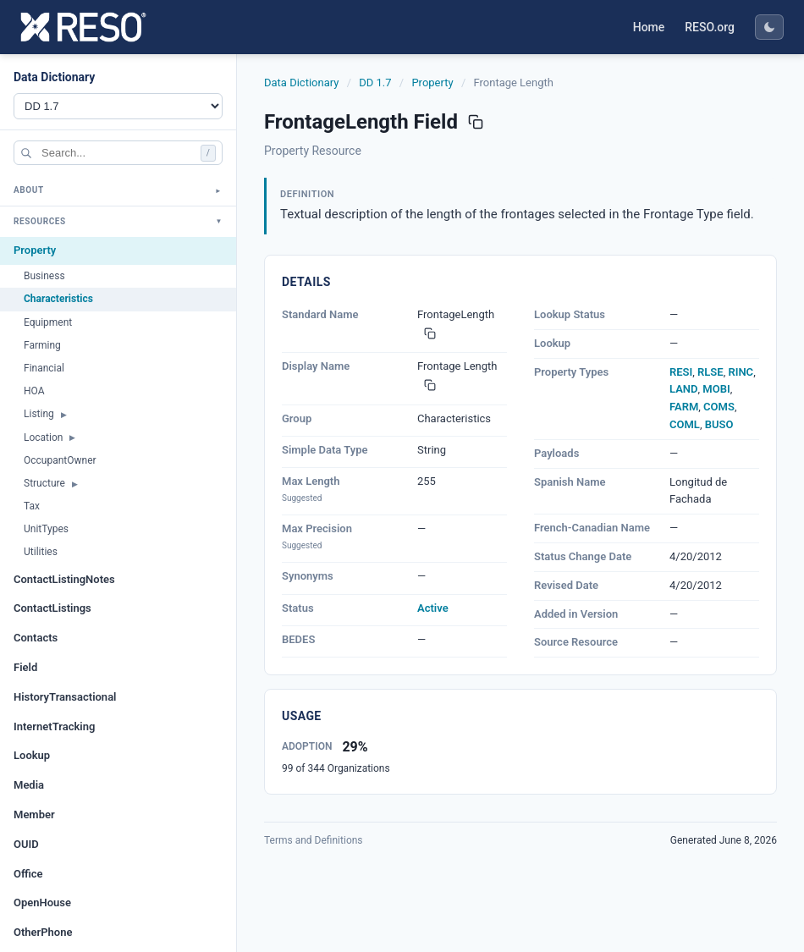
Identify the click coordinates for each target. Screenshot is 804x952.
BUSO (719, 424)
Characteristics (58, 299)
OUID (26, 844)
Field (25, 667)
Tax (32, 506)
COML (684, 424)
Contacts (36, 637)
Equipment (48, 322)
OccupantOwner (60, 460)
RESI (680, 372)
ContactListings (52, 608)
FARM (683, 406)
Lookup (32, 755)
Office (28, 873)
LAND (683, 388)
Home (649, 27)
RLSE (710, 372)
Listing (39, 414)
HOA (34, 391)
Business (44, 276)
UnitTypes (46, 529)
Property (35, 250)
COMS (719, 406)
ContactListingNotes (64, 579)
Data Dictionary (301, 82)
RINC (740, 372)
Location (43, 437)
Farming (42, 345)
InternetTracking (54, 726)
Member (34, 814)
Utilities (41, 552)
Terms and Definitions (313, 840)
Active (433, 608)
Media (29, 785)
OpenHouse (42, 902)
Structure (44, 483)
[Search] (118, 152)
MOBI (716, 388)
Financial (44, 368)
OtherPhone (43, 932)
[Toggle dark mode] (769, 27)
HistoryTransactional (65, 697)
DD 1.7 (375, 82)
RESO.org (710, 27)
